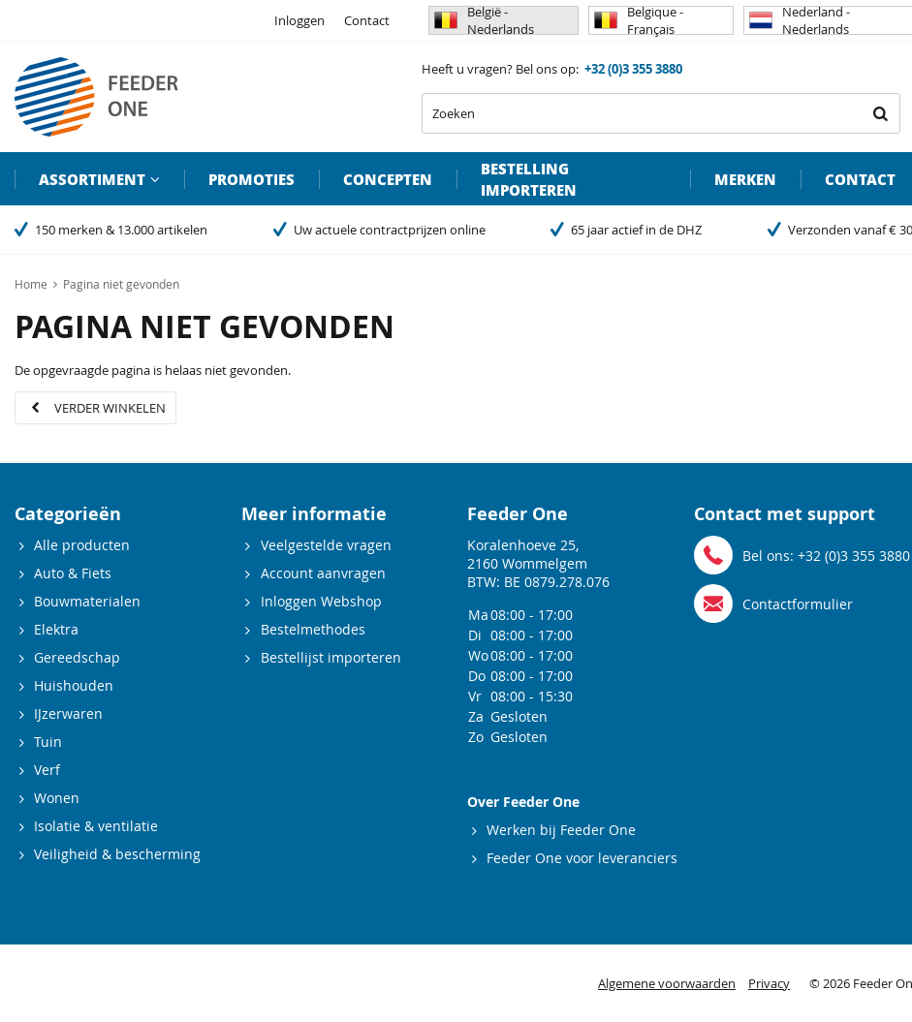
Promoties (251, 179)
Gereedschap (77, 657)
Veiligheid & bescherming (117, 854)
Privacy (769, 983)
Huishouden (73, 685)
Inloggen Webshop (321, 601)
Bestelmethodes (313, 629)
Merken (745, 179)
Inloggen (299, 20)
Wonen (56, 798)
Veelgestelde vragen (326, 545)
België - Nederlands (484, 20)
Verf (47, 769)
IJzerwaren (68, 713)
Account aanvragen (323, 573)
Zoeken (880, 113)
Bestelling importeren (529, 179)
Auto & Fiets (72, 573)
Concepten (387, 179)
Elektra (56, 629)
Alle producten (82, 545)
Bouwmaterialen (87, 601)
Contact (367, 20)
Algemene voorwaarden (667, 983)
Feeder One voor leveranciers (582, 858)
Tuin (48, 741)
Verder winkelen (110, 408)
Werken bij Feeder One (561, 830)
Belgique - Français (638, 20)
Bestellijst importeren (331, 657)
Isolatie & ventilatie (96, 826)
